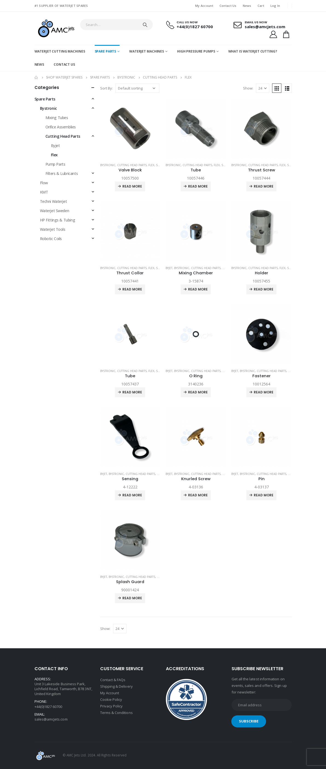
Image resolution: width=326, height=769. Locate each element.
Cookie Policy (111, 699)
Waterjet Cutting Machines (59, 51)
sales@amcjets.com (51, 719)
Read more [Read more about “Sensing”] (132, 495)
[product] (130, 128)
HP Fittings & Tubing (57, 220)
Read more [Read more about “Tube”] (198, 186)
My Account (204, 6)
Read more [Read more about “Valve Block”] (132, 186)
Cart (261, 6)
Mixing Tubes (56, 117)
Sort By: (106, 88)
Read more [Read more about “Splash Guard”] (132, 598)
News (247, 6)
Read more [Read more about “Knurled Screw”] (198, 495)
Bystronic (108, 165)
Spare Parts (105, 51)
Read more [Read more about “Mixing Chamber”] (198, 289)
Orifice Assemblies (60, 126)
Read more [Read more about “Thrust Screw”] (263, 186)
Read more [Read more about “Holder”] (263, 289)
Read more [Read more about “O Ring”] (198, 392)
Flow (44, 182)
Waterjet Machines (146, 51)
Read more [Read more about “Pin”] (263, 495)
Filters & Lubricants (61, 173)
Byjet (169, 268)
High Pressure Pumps (196, 51)
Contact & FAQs (113, 679)
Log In (275, 6)
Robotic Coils (51, 238)
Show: (248, 88)
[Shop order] (137, 88)
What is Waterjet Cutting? (252, 51)
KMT (44, 192)
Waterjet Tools (52, 229)
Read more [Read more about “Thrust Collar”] (132, 289)
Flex (151, 165)
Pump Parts (55, 164)
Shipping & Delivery (116, 686)
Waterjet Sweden (54, 210)
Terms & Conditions (116, 712)
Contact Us (228, 6)
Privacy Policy (111, 706)
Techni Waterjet (53, 201)
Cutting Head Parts (132, 165)
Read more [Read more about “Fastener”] (263, 392)
